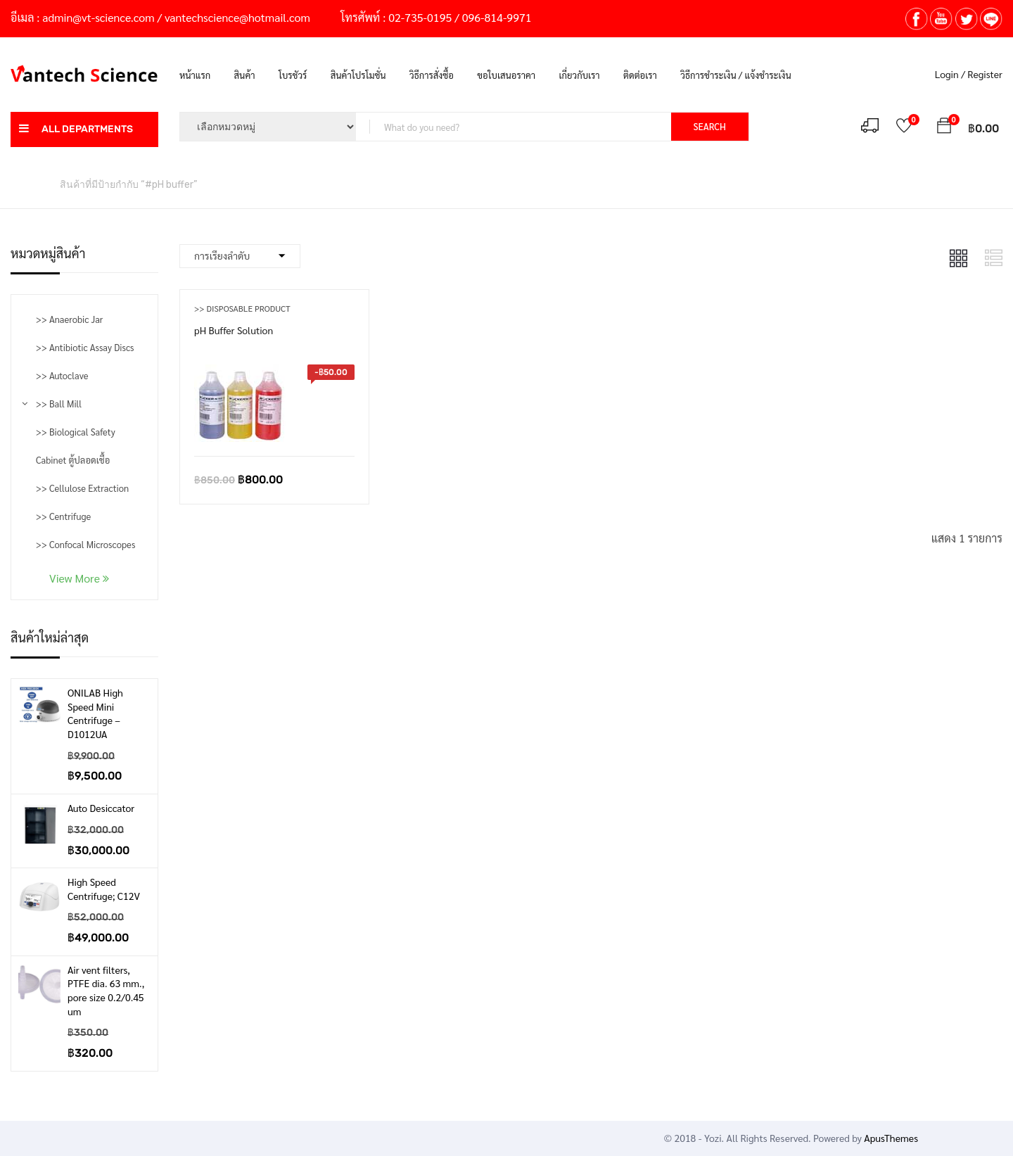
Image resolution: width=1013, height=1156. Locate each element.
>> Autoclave (62, 375)
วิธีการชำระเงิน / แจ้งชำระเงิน (735, 75)
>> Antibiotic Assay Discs (85, 347)
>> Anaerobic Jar (69, 319)
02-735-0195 (420, 17)
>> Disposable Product (242, 308)
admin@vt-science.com (98, 17)
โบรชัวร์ (293, 75)
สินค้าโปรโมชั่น (358, 75)
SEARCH (710, 126)
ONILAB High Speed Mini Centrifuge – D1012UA (95, 713)
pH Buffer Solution (233, 330)
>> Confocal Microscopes (85, 544)
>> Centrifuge (63, 516)
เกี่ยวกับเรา (579, 75)
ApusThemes (891, 1137)
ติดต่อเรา (640, 75)
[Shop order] (239, 256)
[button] (944, 127)
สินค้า (244, 75)
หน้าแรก (194, 75)
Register (984, 74)
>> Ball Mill (59, 403)
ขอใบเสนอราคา (506, 75)
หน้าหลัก (28, 183)
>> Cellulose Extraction (82, 488)
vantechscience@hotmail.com (237, 17)
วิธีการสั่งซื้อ (431, 75)
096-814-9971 (497, 17)
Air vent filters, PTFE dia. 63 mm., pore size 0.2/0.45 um (106, 990)
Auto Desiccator (101, 807)
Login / (950, 74)
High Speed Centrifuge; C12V (104, 888)
